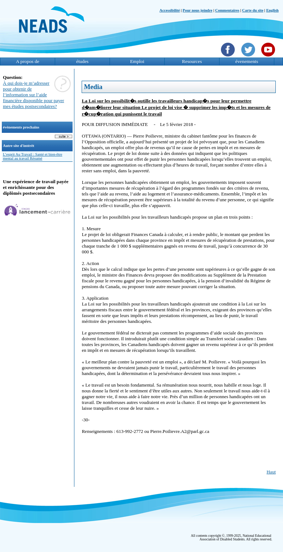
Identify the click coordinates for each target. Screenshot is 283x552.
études (82, 61)
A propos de (27, 61)
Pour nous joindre (197, 10)
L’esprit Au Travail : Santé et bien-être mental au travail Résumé (32, 156)
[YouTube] (269, 57)
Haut (271, 472)
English (272, 10)
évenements (246, 61)
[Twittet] (249, 57)
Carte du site (252, 10)
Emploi (137, 61)
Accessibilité (169, 10)
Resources (192, 61)
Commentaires (227, 10)
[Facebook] (228, 57)
